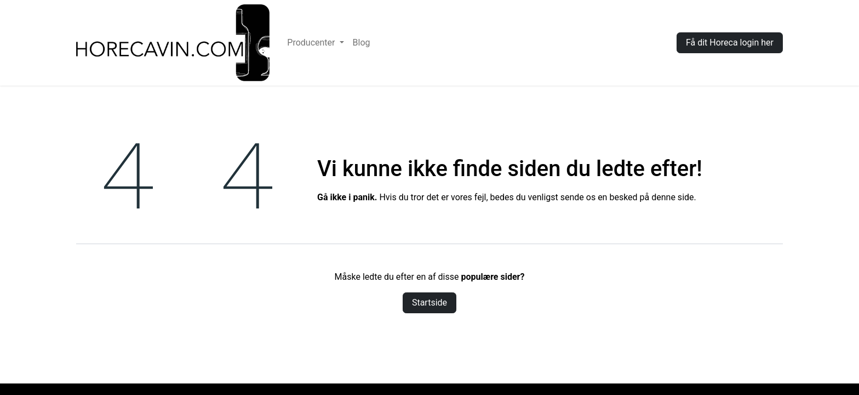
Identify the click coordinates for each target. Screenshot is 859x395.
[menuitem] (315, 43)
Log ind (646, 42)
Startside (429, 302)
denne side (672, 197)
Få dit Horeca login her (730, 42)
